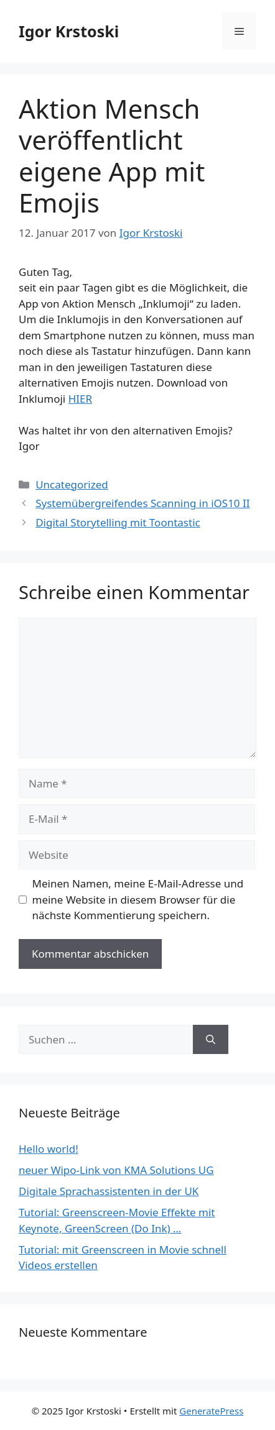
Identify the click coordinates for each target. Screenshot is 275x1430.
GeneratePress (211, 1411)
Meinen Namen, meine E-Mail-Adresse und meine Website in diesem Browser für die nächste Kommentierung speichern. (138, 899)
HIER (80, 399)
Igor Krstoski (69, 31)
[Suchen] (210, 1040)
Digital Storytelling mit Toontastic (117, 522)
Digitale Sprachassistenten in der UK (108, 1191)
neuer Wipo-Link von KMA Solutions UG (116, 1170)
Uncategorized (71, 484)
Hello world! (48, 1149)
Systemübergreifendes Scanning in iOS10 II (142, 503)
